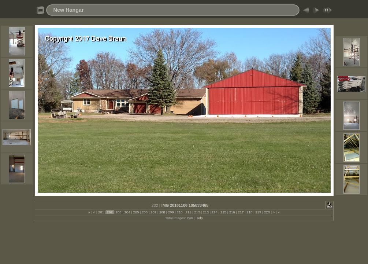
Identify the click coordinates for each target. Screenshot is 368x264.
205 (136, 212)
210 (179, 212)
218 (249, 212)
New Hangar (68, 10)
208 (162, 212)
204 (127, 212)
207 (153, 212)
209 (171, 212)
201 (101, 212)
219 (258, 212)
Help (199, 218)
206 (145, 212)
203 (118, 212)
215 (223, 212)
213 (205, 212)
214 (214, 212)
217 (241, 212)
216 (232, 212)
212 (197, 212)
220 (267, 212)
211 (188, 212)
